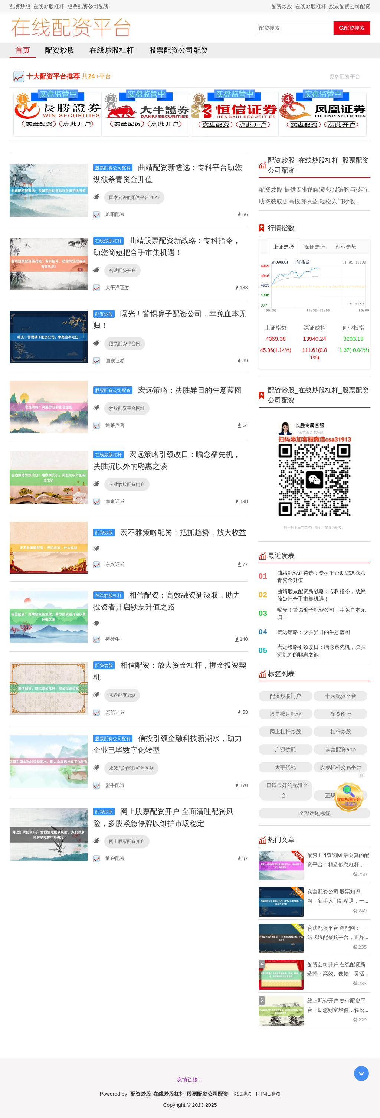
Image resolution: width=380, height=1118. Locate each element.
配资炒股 (60, 50)
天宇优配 (285, 767)
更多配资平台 (348, 75)
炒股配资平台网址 (127, 408)
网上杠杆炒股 (285, 731)
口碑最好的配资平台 (287, 790)
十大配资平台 (340, 695)
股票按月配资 (285, 713)
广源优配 (285, 749)
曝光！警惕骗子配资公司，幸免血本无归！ (321, 613)
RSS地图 (243, 1093)
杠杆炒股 (340, 731)
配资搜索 (352, 28)
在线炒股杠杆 (111, 50)
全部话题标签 (314, 813)
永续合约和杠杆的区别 (131, 768)
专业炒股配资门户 (127, 484)
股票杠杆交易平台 (340, 767)
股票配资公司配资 (178, 50)
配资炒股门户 (285, 695)
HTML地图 (268, 1093)
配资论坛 (340, 713)
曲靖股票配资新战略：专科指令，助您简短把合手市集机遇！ (321, 595)
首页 (22, 50)
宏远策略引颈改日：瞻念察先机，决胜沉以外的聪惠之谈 (321, 650)
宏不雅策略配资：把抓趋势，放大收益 (169, 532)
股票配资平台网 (124, 343)
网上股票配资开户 (127, 841)
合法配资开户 (122, 270)
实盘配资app (122, 695)
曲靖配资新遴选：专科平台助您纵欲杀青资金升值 (321, 576)
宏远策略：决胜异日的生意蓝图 (167, 390)
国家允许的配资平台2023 (134, 197)
